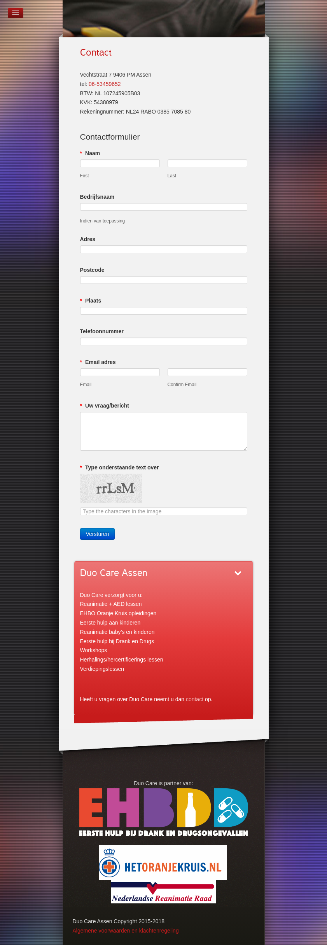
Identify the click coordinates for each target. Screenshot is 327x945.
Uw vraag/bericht (104, 405)
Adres (88, 239)
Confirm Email (182, 384)
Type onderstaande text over (119, 467)
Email (86, 384)
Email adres (98, 362)
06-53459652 (105, 84)
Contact (96, 53)
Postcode (92, 270)
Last (172, 175)
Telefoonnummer (102, 331)
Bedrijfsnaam (97, 197)
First (84, 175)
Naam (90, 153)
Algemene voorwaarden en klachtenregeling (126, 931)
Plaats (90, 301)
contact (194, 699)
